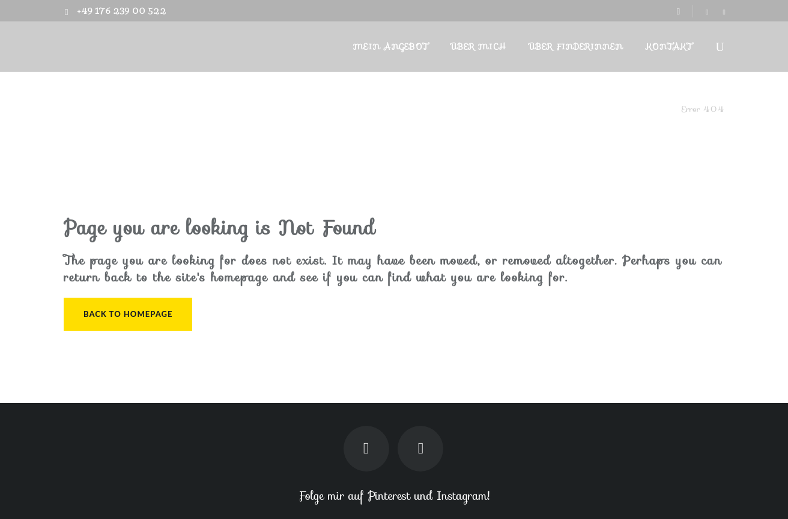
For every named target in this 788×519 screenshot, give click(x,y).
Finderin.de (653, 108)
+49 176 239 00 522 (121, 11)
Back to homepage (127, 314)
